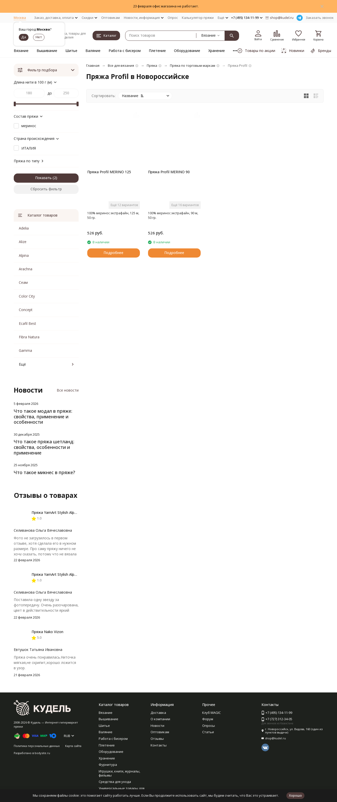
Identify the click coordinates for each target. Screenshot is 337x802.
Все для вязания (121, 65)
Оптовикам (110, 17)
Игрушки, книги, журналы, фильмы (119, 773)
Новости (157, 725)
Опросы (208, 725)
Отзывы (157, 738)
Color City (27, 296)
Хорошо (295, 795)
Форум (207, 719)
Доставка (158, 712)
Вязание (21, 50)
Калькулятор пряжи (198, 17)
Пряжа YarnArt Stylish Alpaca (56, 512)
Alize (22, 241)
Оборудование (187, 50)
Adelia (24, 228)
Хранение (216, 50)
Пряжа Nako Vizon (47, 631)
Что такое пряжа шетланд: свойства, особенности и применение (44, 447)
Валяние (92, 50)
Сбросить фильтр (46, 188)
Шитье (71, 50)
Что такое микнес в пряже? (44, 472)
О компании (160, 719)
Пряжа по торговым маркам (192, 65)
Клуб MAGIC (211, 712)
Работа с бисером (125, 50)
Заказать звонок (320, 17)
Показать (43, 177)
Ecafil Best (27, 323)
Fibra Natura (29, 337)
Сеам (23, 282)
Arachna (25, 268)
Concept (26, 309)
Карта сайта (73, 746)
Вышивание (47, 50)
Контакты (159, 745)
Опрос (173, 17)
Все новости (68, 390)
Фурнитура (108, 764)
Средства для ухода (115, 781)
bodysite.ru (42, 753)
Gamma (25, 350)
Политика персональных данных (37, 746)
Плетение (157, 50)
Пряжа (152, 65)
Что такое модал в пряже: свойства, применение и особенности (43, 416)
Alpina (24, 255)
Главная (92, 65)
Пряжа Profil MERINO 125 (109, 171)
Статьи (208, 732)
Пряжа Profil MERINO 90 (169, 171)
